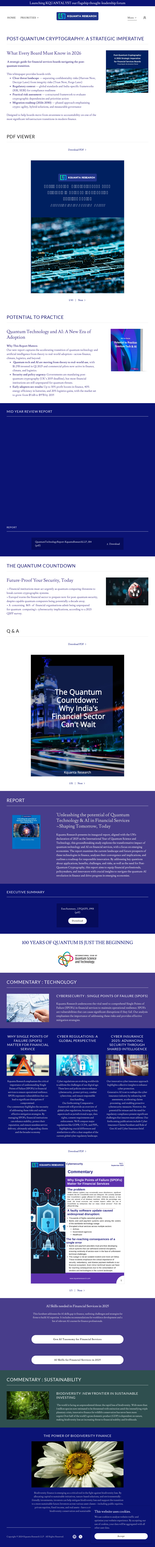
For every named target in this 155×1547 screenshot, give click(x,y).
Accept (121, 1536)
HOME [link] (11, 17)
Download (77, 920)
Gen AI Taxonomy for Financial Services (77, 1339)
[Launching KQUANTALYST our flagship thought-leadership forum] (77, 3)
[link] (77, 17)
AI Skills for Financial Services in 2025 (77, 1359)
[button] (30, 18)
